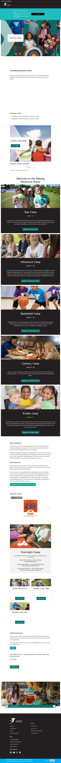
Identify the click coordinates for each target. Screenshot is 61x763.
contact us (38, 458)
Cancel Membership (14, 744)
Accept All (47, 760)
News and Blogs (13, 746)
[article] (30, 14)
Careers (11, 730)
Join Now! (38, 14)
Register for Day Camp (30, 229)
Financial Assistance (14, 739)
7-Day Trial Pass (34, 733)
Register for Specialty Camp (30, 281)
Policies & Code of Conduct (36, 730)
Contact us (12, 726)
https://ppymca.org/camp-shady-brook (30, 565)
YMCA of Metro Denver (6, 1)
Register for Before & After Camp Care (23, 484)
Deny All (52, 760)
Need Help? (14, 667)
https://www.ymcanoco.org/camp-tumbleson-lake (30, 570)
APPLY (13, 648)
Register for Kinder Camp (30, 432)
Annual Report (13, 728)
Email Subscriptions (14, 733)
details (22, 17)
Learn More (15, 145)
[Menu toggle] (59, 4)
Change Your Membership (15, 741)
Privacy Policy (34, 726)
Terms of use (33, 728)
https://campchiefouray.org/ (30, 561)
